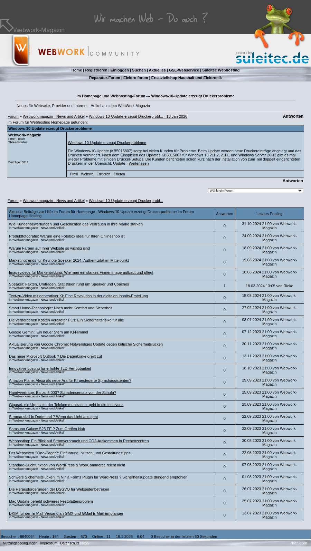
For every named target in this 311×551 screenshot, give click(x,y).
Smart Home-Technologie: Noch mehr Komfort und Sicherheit (60, 308)
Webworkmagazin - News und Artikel (54, 116)
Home (77, 70)
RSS (85, 543)
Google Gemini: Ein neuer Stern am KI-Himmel (48, 332)
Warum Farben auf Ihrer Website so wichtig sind (49, 248)
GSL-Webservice (184, 70)
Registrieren (96, 70)
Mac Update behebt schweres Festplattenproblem (51, 501)
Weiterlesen (139, 163)
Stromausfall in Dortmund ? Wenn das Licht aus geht (53, 417)
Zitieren (119, 174)
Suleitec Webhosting (220, 70)
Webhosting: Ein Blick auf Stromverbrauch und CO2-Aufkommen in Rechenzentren (79, 441)
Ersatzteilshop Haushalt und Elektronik (186, 78)
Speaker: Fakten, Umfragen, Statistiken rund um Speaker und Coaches (69, 284)
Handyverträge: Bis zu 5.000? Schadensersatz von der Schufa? (62, 392)
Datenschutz (69, 543)
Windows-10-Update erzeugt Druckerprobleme (107, 143)
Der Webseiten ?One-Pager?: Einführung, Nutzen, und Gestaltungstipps (69, 453)
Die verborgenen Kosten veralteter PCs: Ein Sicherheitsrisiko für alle (66, 320)
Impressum (48, 543)
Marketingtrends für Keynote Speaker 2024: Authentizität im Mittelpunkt (69, 260)
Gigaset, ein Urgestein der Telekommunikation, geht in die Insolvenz (66, 405)
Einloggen (120, 70)
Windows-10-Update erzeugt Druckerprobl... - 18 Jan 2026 (138, 116)
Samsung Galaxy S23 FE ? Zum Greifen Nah (47, 429)
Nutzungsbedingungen (20, 543)
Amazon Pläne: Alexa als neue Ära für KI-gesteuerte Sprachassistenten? (70, 380)
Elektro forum (135, 78)
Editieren (103, 174)
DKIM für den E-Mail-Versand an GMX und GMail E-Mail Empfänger (66, 513)
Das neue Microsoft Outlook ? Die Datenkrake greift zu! (55, 356)
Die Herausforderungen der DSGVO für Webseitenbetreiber (59, 489)
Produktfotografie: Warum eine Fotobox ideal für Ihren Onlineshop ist (67, 236)
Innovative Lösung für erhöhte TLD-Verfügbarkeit (50, 368)
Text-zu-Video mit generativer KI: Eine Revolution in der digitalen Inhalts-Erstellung (78, 296)
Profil (74, 174)
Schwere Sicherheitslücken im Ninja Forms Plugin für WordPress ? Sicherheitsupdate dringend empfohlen (98, 477)
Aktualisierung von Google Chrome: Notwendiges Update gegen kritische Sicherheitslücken (86, 344)
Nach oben (299, 543)
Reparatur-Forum (104, 78)
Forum (13, 116)
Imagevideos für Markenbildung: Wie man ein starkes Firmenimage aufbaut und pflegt (81, 272)
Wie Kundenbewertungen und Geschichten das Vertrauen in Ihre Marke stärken (76, 224)
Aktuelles (157, 70)
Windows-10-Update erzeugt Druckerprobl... (126, 201)
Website (87, 174)
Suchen (139, 70)
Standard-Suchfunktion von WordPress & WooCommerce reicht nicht (67, 465)
